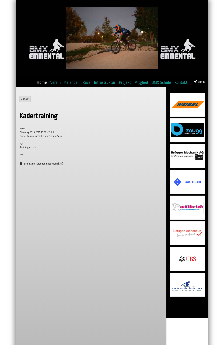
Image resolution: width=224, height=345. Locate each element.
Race (86, 82)
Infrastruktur (104, 82)
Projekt (125, 82)
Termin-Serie (55, 136)
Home (42, 82)
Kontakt (180, 82)
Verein (55, 82)
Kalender (71, 82)
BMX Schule (161, 82)
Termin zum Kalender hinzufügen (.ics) (42, 163)
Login (199, 81)
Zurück (25, 99)
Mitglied (141, 82)
